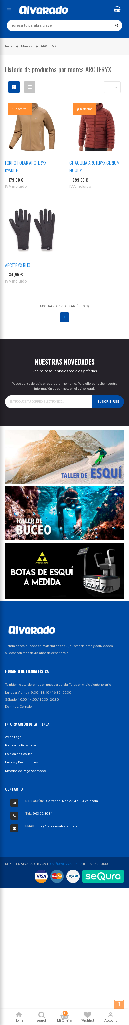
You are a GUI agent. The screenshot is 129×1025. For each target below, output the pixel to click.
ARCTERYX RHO (17, 264)
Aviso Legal (14, 737)
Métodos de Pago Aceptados (26, 771)
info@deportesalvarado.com (58, 826)
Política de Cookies (19, 754)
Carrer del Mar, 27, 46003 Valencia (72, 801)
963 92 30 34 (43, 813)
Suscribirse (108, 401)
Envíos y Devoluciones (21, 762)
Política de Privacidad (21, 745)
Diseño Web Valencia (66, 864)
